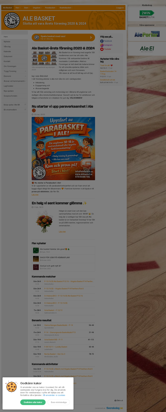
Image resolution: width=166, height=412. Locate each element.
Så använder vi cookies (54, 395)
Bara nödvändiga (59, 402)
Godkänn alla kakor (33, 402)
